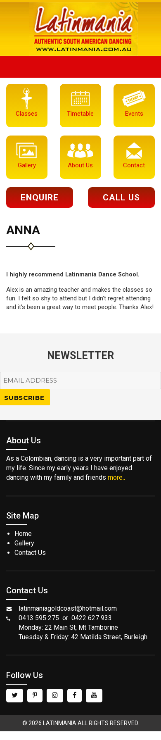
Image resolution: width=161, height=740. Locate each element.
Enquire (40, 197)
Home (23, 534)
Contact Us (30, 553)
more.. (116, 477)
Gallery (24, 543)
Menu (80, 67)
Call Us (121, 197)
